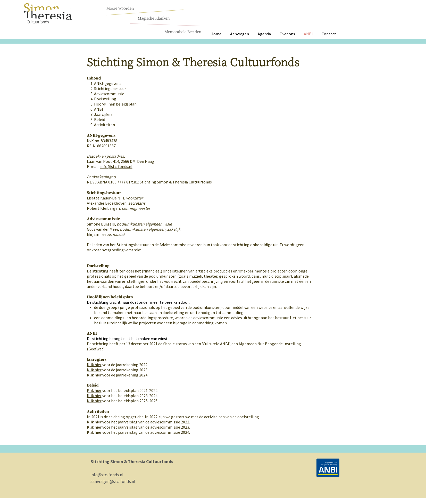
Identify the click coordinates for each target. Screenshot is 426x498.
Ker (94, 364)
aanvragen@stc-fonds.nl (112, 481)
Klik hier (94, 369)
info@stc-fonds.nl (116, 166)
